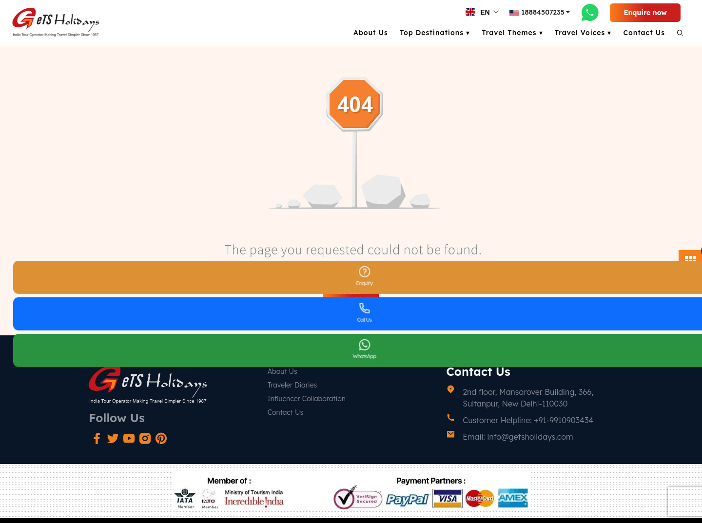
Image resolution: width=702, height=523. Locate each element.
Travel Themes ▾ (512, 32)
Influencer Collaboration (307, 398)
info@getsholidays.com (530, 437)
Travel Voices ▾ (583, 32)
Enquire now (645, 12)
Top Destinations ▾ (435, 32)
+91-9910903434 (563, 420)
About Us (370, 32)
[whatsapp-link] (590, 12)
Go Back (351, 291)
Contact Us (644, 32)
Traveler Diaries (292, 385)
